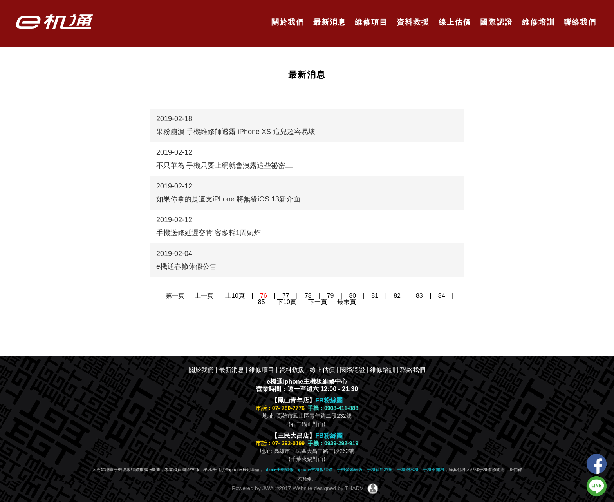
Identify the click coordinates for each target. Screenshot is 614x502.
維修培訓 (537, 22)
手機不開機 (433, 469)
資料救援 (412, 22)
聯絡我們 (578, 22)
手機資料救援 (380, 469)
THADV (354, 488)
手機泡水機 (408, 469)
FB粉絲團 (328, 400)
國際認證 (495, 22)
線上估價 (453, 22)
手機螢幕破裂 (350, 469)
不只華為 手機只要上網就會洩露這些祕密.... (224, 165)
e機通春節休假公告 (186, 266)
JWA (267, 488)
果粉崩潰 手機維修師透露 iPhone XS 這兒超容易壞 (235, 132)
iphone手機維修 (279, 469)
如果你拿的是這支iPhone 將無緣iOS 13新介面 (228, 199)
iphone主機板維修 (315, 469)
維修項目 (370, 22)
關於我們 (286, 22)
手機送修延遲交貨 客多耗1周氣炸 (208, 233)
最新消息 (328, 22)
